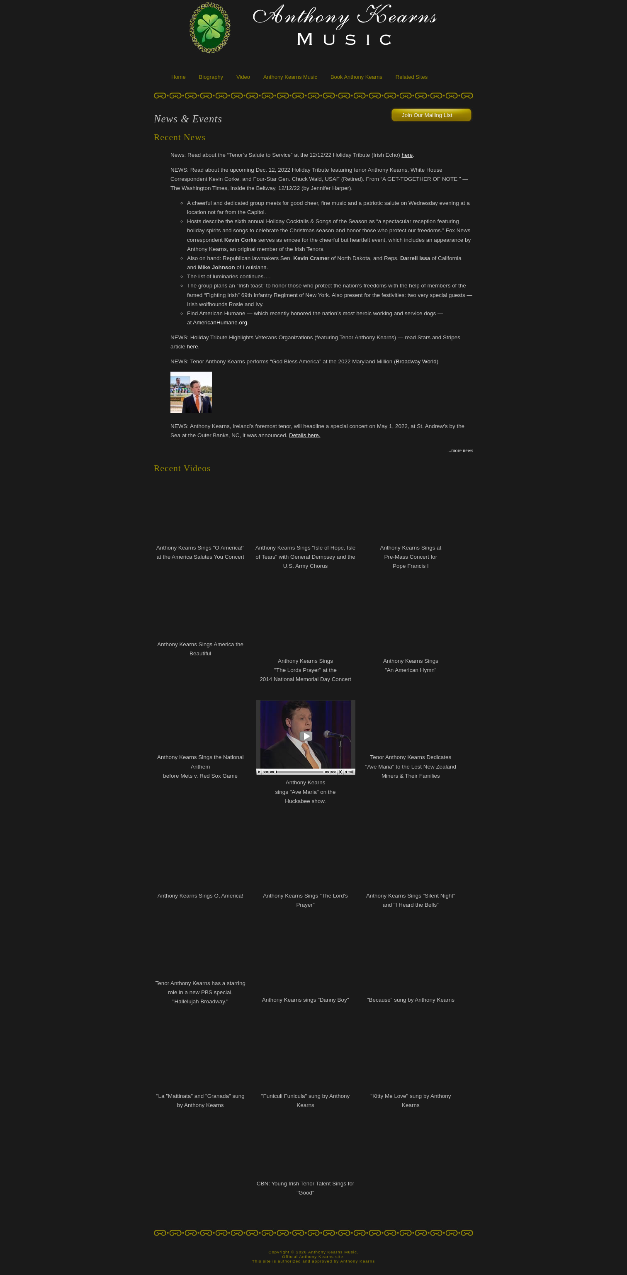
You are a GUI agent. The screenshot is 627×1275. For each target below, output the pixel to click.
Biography (211, 77)
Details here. (304, 435)
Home (178, 77)
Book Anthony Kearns (356, 77)
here (407, 155)
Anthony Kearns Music (290, 77)
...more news (460, 450)
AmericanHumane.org (220, 322)
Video (243, 77)
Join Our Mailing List (427, 115)
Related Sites (412, 77)
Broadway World (416, 361)
